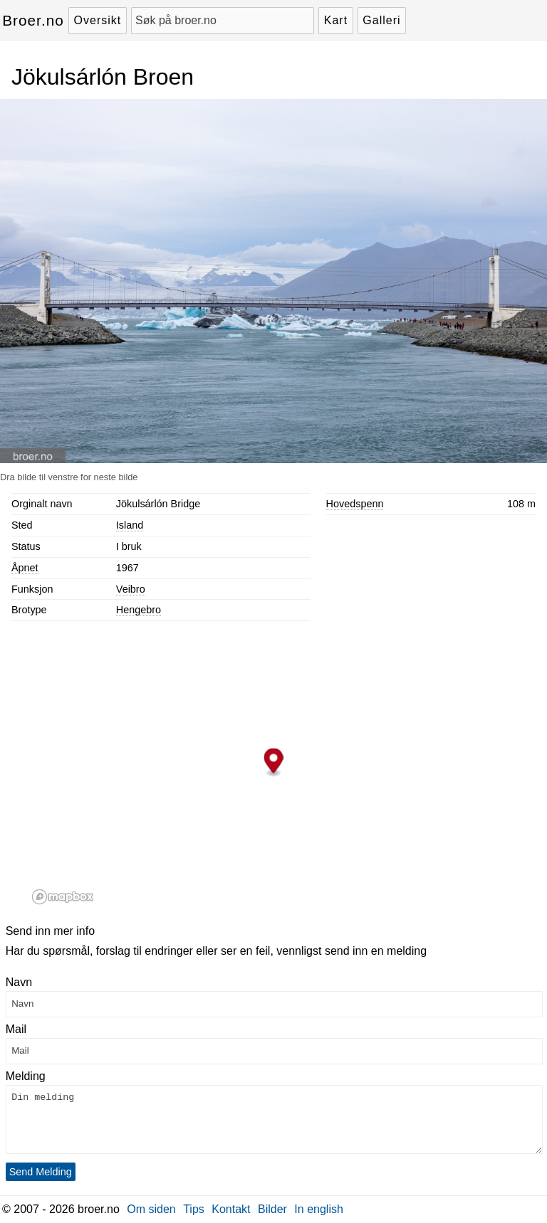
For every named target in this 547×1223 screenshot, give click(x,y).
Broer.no (33, 20)
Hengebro (138, 609)
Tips (193, 1209)
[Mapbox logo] (62, 897)
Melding (26, 1076)
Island (129, 525)
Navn (19, 982)
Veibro (130, 589)
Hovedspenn (355, 503)
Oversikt (98, 20)
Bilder (272, 1209)
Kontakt (231, 1209)
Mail (16, 1029)
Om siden (151, 1209)
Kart (336, 20)
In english (318, 1209)
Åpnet (24, 567)
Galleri (381, 20)
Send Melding (40, 1171)
